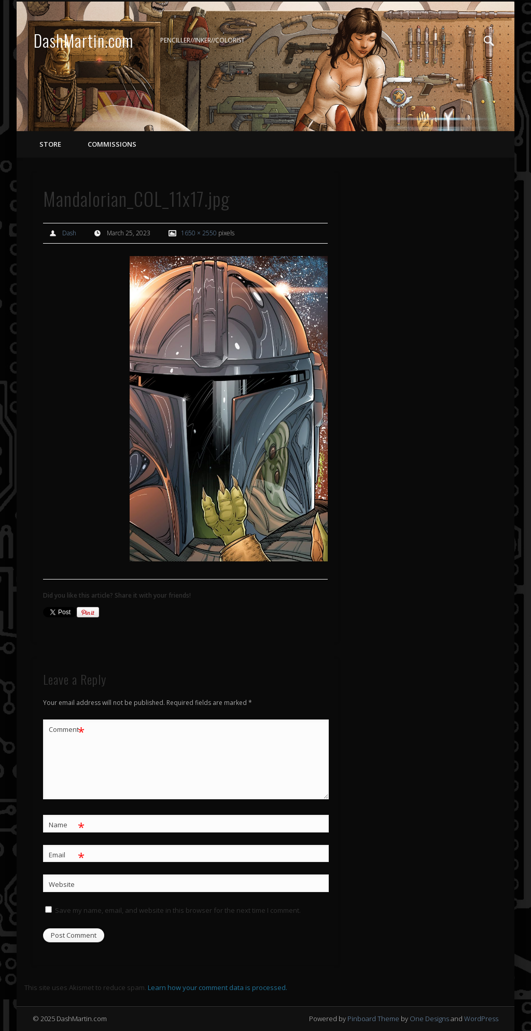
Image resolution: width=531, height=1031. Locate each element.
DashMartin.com (83, 40)
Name (67, 825)
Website (62, 884)
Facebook (446, 41)
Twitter (467, 41)
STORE (50, 144)
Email (67, 855)
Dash (69, 233)
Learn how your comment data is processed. (217, 987)
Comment (67, 730)
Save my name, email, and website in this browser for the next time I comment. (178, 910)
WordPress (481, 1018)
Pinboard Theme (373, 1018)
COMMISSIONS (111, 144)
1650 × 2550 (199, 233)
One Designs (429, 1018)
